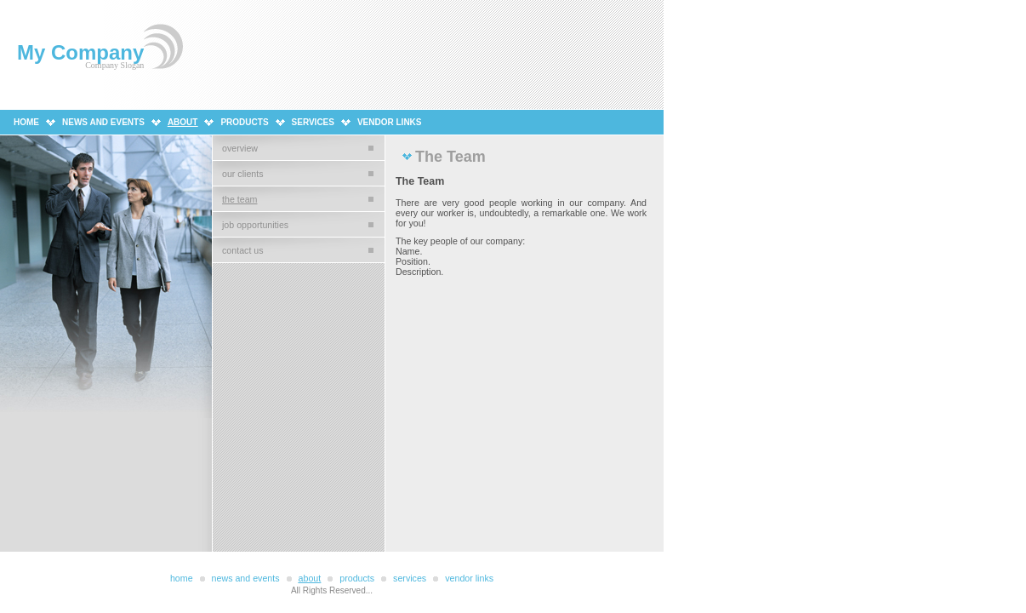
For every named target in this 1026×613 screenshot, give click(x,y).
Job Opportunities (255, 225)
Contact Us (243, 250)
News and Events (103, 122)
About (183, 122)
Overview (240, 148)
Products (244, 122)
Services (313, 122)
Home (26, 122)
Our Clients (243, 174)
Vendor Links (389, 122)
